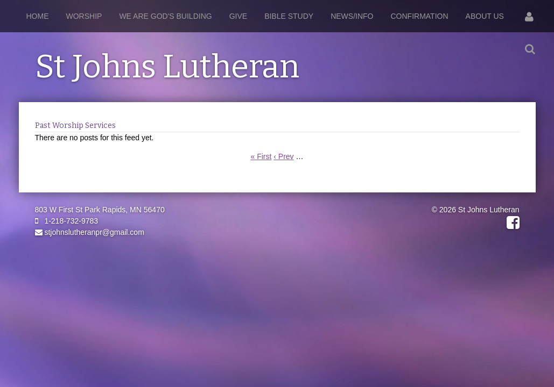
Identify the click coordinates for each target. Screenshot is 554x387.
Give (238, 16)
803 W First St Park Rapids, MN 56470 (100, 209)
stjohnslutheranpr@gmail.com (89, 232)
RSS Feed (509, 141)
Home (37, 16)
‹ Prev (283, 156)
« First (260, 156)
